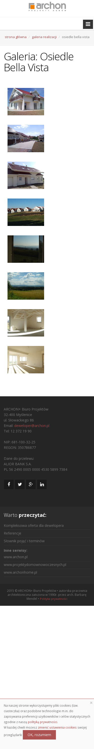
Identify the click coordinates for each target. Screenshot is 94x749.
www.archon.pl (16, 556)
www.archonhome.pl (20, 572)
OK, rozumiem (39, 734)
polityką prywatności (42, 722)
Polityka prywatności (53, 599)
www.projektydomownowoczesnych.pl (35, 564)
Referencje (12, 533)
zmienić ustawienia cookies (57, 727)
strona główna (16, 37)
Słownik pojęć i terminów (24, 541)
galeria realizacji (44, 37)
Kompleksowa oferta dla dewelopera (34, 525)
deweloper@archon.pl (31, 425)
